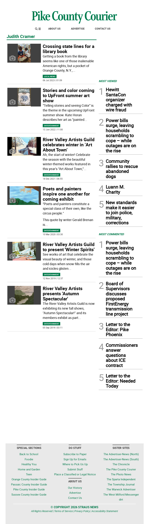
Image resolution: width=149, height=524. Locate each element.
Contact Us (103, 28)
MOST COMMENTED (111, 234)
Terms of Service (63, 511)
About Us (54, 28)
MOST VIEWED (108, 81)
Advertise (78, 28)
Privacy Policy (82, 511)
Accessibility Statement (105, 511)
